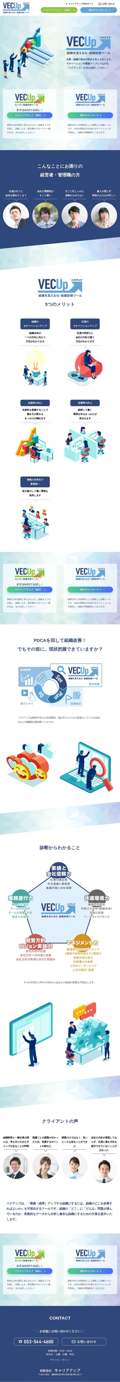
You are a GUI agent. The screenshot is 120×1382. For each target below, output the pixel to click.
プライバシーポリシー (60, 1359)
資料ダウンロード (97, 10)
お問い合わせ (108, 4)
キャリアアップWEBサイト (81, 4)
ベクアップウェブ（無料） (58, 10)
